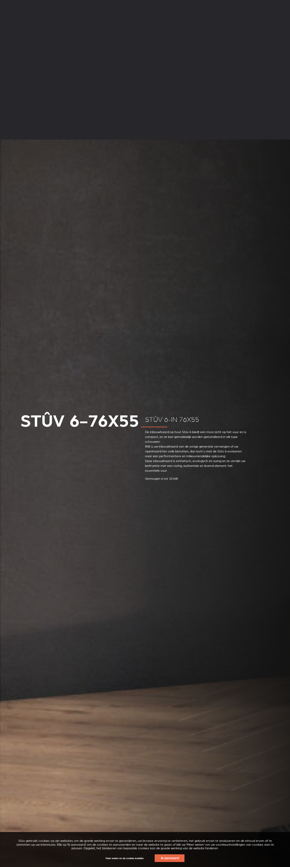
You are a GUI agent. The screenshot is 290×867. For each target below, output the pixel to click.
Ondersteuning (65, 3)
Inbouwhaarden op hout (123, 15)
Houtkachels (43, 15)
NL (235, 4)
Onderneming (43, 3)
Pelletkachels (79, 15)
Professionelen (88, 3)
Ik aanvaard (169, 858)
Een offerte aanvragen (264, 16)
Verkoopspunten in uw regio (220, 16)
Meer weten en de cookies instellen (125, 858)
